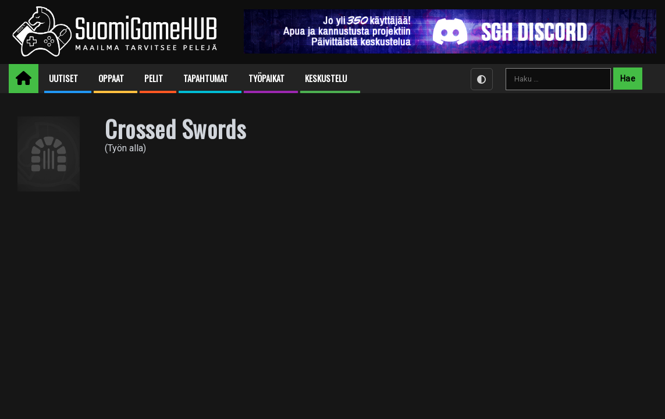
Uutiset (63, 78)
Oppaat (111, 78)
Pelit (153, 78)
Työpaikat (266, 78)
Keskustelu (326, 78)
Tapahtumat (205, 78)
